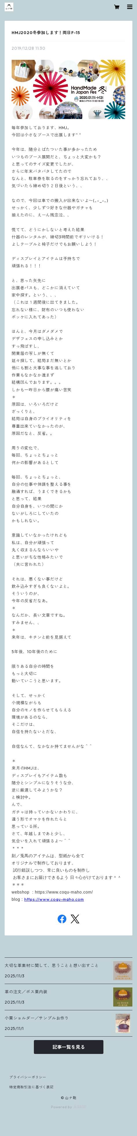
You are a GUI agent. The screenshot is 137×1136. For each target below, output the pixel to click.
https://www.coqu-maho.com (54, 899)
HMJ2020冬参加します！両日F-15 (46, 32)
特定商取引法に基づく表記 (31, 1087)
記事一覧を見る (68, 1047)
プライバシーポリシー (27, 1077)
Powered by (68, 1107)
